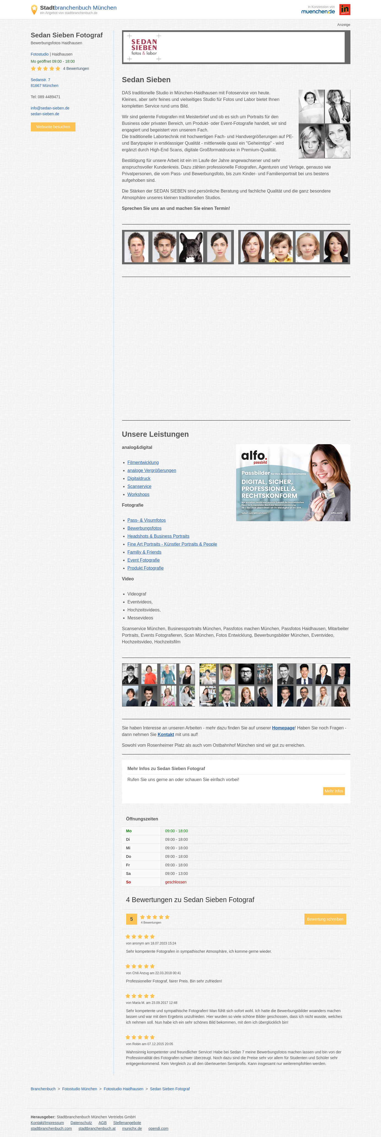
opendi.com (158, 1128)
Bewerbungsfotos (145, 528)
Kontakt (166, 734)
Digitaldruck (139, 478)
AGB (103, 1122)
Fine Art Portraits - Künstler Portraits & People (172, 544)
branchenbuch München (78, 7)
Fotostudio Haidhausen (124, 1089)
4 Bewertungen (76, 68)
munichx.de (132, 1128)
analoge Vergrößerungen (152, 470)
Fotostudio (40, 54)
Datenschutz (81, 1122)
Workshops (139, 494)
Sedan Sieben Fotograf (170, 1089)
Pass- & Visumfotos (147, 520)
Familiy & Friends (145, 552)
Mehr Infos (334, 791)
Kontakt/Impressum (47, 1122)
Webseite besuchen (53, 127)
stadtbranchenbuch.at (97, 1128)
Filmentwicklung (143, 462)
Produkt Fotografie (146, 568)
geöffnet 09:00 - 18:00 (53, 61)
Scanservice (140, 486)
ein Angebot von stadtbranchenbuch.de (69, 13)
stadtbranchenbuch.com (51, 1128)
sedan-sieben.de (45, 114)
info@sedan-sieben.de (50, 108)
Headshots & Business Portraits (159, 536)
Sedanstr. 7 (69, 83)
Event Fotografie (144, 560)
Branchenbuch (43, 1089)
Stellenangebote (127, 1122)
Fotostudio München (79, 1089)
